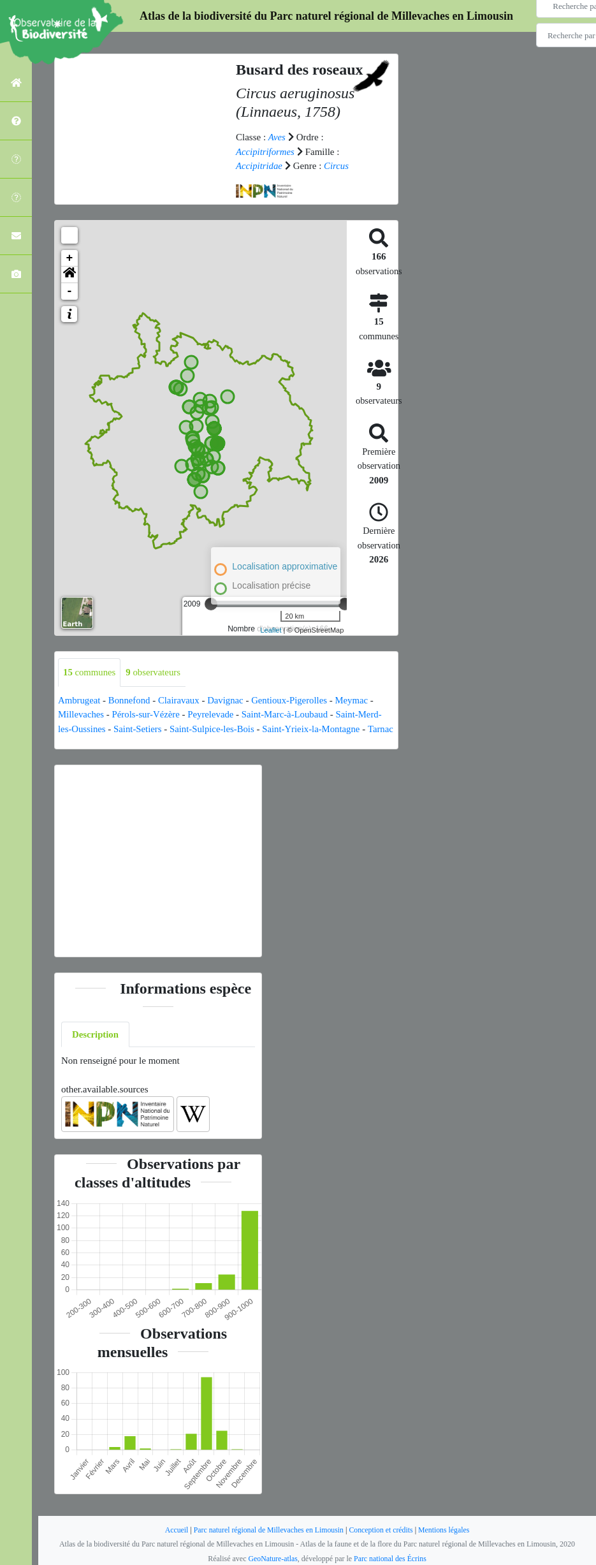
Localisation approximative (284, 566)
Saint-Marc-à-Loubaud (287, 714)
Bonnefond (130, 700)
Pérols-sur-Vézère (147, 714)
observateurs (154, 672)
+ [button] (69, 258)
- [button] (69, 291)
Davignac (227, 700)
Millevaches (81, 714)
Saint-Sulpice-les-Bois (214, 729)
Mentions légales (446, 1529)
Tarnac (71, 743)
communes (90, 672)
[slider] (211, 604)
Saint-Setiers (138, 729)
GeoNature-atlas (272, 1558)
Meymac (355, 700)
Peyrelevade (212, 714)
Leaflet (270, 630)
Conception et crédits (381, 1529)
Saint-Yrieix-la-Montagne (315, 729)
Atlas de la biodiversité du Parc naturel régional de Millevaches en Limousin (326, 16)
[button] (69, 275)
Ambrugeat (79, 700)
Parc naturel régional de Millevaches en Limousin (268, 1529)
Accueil (174, 1529)
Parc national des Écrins (391, 1558)
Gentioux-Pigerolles (292, 700)
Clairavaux (180, 700)
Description (95, 1048)
